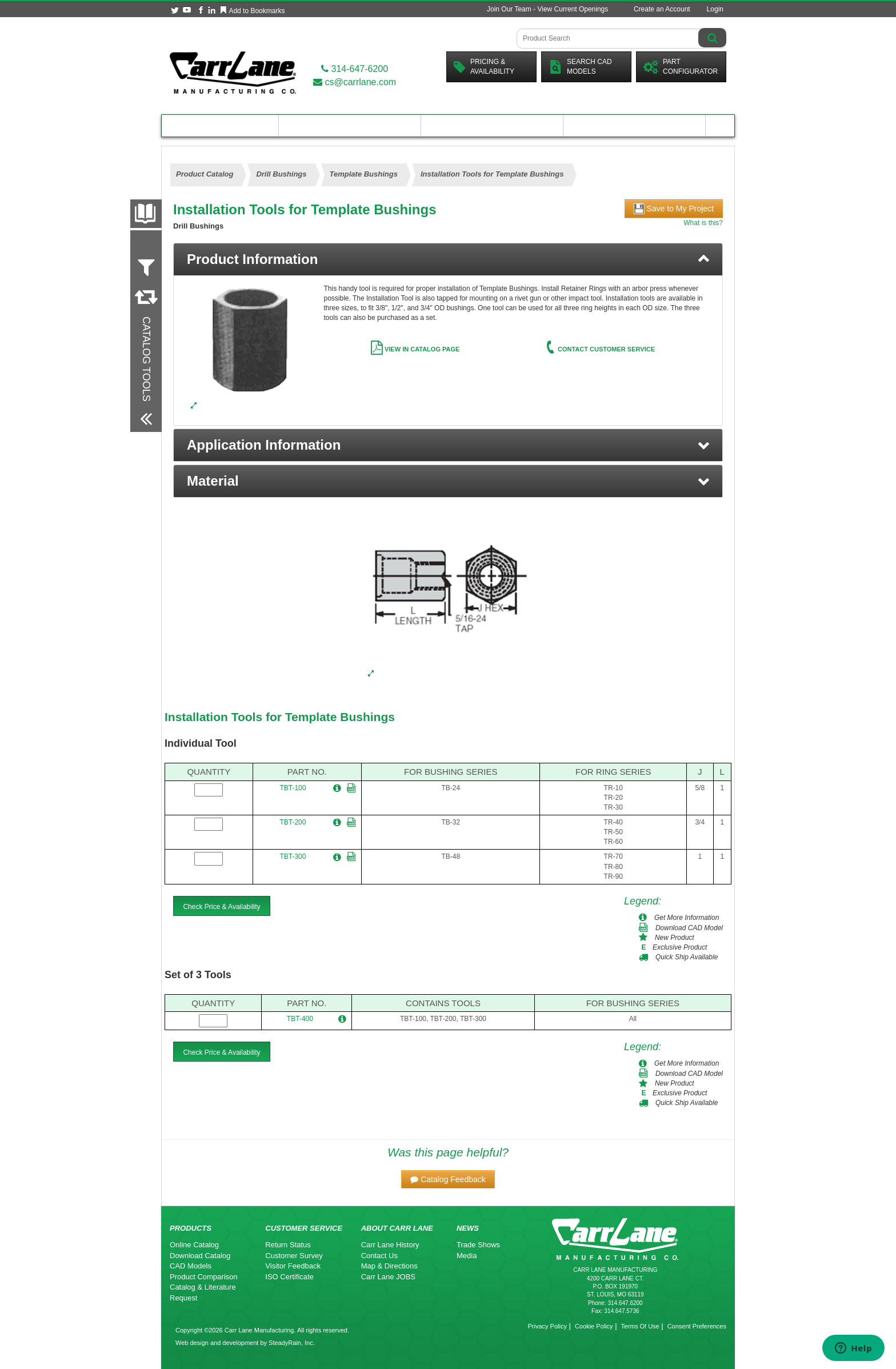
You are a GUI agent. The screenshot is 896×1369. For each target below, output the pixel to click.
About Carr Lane (634, 125)
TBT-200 (292, 822)
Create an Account (662, 9)
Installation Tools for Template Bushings (280, 716)
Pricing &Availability (484, 66)
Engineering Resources (350, 125)
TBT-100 (292, 788)
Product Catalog (220, 125)
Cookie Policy (594, 1326)
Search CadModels (580, 66)
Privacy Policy (546, 1326)
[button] (448, 445)
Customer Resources (492, 125)
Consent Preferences (696, 1326)
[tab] (448, 259)
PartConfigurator (680, 66)
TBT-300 (292, 856)
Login (715, 9)
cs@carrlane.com (354, 82)
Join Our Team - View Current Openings (547, 9)
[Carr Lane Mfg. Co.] (233, 72)
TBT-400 (300, 1019)
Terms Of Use (640, 1326)
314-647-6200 (354, 69)
